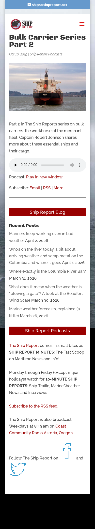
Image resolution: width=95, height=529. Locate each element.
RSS (47, 188)
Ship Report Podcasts (46, 54)
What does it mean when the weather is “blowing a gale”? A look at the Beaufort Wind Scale (46, 294)
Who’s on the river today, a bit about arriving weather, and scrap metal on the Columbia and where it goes (46, 256)
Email (35, 188)
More (58, 188)
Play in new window (44, 177)
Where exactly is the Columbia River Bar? (47, 271)
